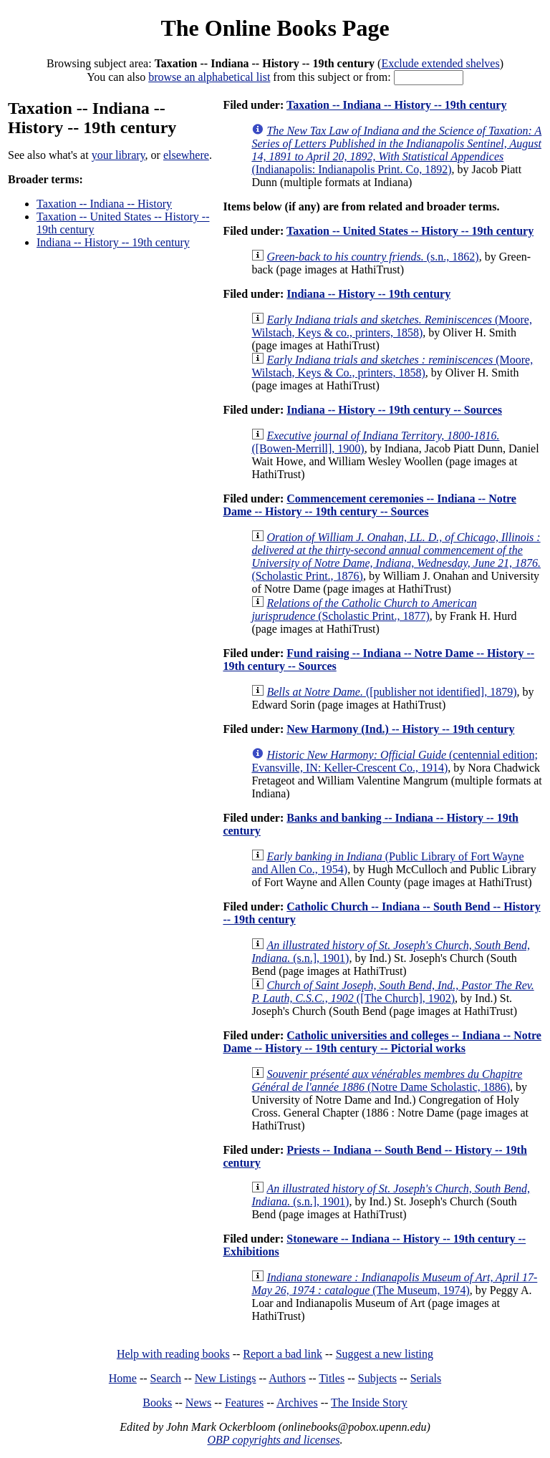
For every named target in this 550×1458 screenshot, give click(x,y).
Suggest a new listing (384, 1354)
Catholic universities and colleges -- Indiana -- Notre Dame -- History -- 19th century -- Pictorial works (382, 1041)
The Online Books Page (274, 28)
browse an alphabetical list (209, 77)
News (198, 1402)
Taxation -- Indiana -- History (104, 204)
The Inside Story (369, 1402)
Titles (331, 1378)
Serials (426, 1378)
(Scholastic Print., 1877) (363, 609)
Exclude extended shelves (440, 63)
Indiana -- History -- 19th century (113, 242)
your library (118, 155)
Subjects (377, 1378)
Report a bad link (282, 1354)
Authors (287, 1378)
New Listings (225, 1378)
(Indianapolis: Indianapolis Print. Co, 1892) (396, 150)
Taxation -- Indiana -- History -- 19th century (396, 105)
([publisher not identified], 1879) (391, 692)
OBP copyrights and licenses (273, 1440)
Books (157, 1402)
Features (244, 1402)
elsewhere (186, 155)
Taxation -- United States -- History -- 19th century (410, 231)
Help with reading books (173, 1354)
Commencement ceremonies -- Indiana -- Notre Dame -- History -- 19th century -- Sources (369, 504)
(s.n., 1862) (372, 257)
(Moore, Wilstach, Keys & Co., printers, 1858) (392, 366)
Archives (297, 1402)
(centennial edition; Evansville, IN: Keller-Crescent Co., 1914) (394, 761)
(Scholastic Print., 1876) (396, 556)
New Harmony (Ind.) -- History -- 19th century (400, 729)
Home (123, 1378)
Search (166, 1378)
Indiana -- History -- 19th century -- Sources (394, 410)
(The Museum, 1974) (394, 1283)
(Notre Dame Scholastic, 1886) (386, 1080)
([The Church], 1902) (392, 991)
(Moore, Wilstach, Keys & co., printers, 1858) (391, 326)
